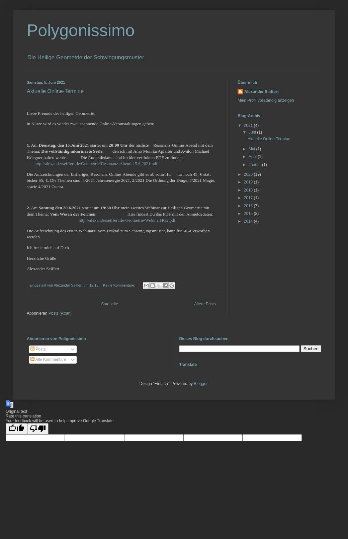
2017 (249, 198)
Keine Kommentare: (119, 285)
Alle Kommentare (48, 359)
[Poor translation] (38, 428)
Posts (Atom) (60, 313)
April (253, 156)
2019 (249, 182)
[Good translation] (16, 428)
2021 (249, 125)
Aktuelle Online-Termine (55, 91)
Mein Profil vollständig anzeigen (266, 100)
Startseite (109, 304)
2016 (249, 206)
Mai (252, 149)
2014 (249, 221)
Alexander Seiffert (261, 91)
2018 (249, 190)
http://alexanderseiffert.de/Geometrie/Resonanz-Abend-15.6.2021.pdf (95, 163)
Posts (38, 349)
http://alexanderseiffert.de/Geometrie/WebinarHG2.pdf (127, 220)
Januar (255, 164)
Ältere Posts (205, 304)
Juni (253, 132)
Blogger (200, 383)
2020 (249, 174)
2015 (249, 213)
